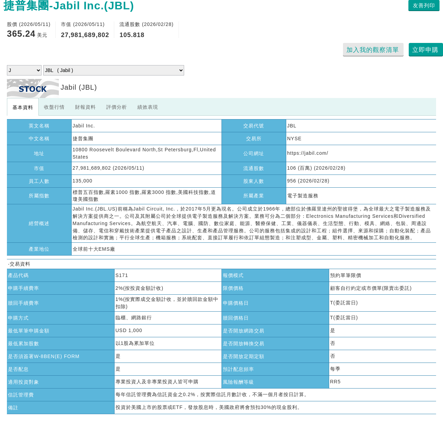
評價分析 (116, 107)
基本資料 (22, 107)
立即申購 (425, 49)
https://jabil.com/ (307, 153)
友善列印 (424, 5)
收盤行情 (54, 107)
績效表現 (147, 107)
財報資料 (85, 107)
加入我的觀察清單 (372, 49)
